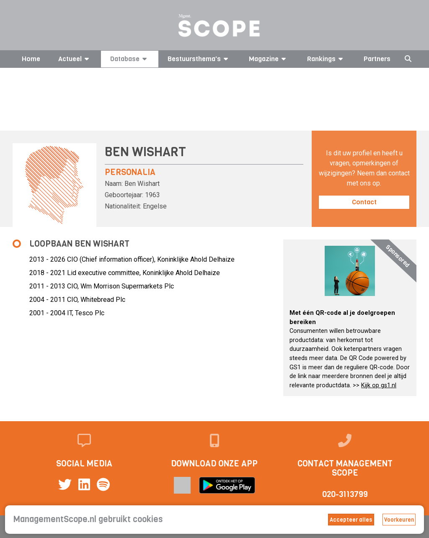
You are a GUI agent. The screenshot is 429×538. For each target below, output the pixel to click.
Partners (377, 58)
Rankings (326, 58)
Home (31, 58)
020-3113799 (345, 494)
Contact (364, 202)
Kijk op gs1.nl (378, 385)
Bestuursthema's (199, 58)
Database (130, 58)
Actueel (75, 58)
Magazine (269, 58)
